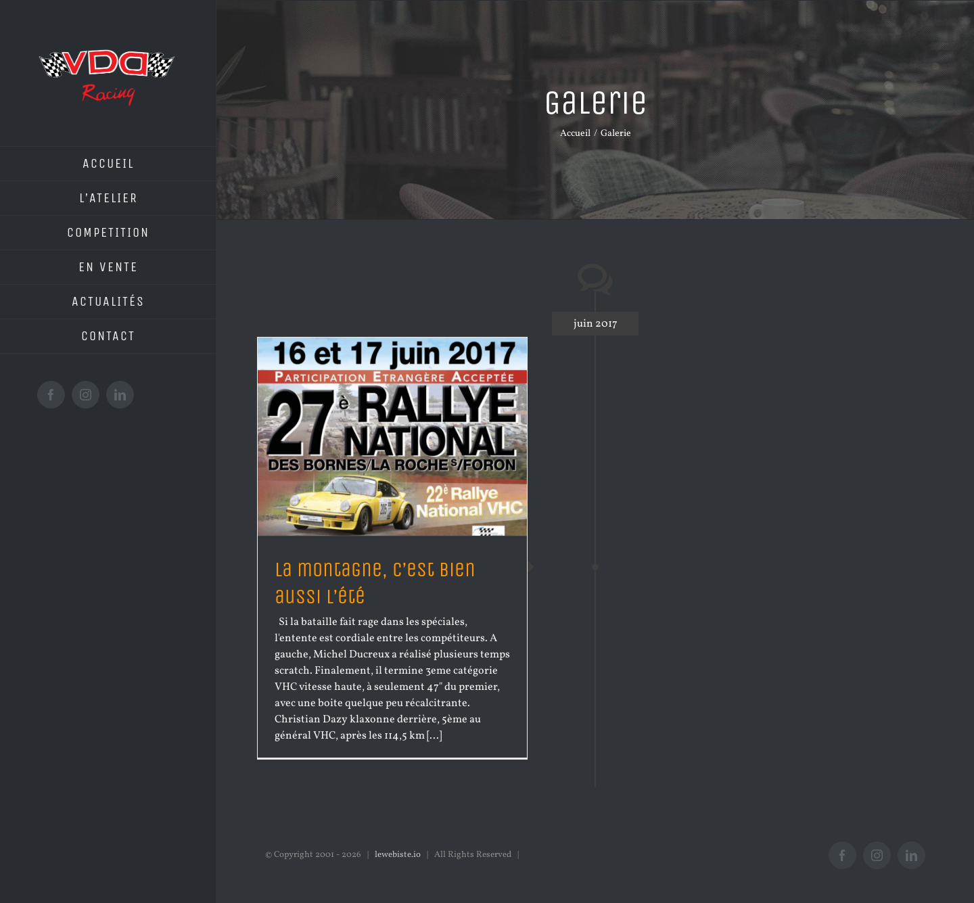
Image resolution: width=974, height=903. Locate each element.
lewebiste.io (398, 855)
